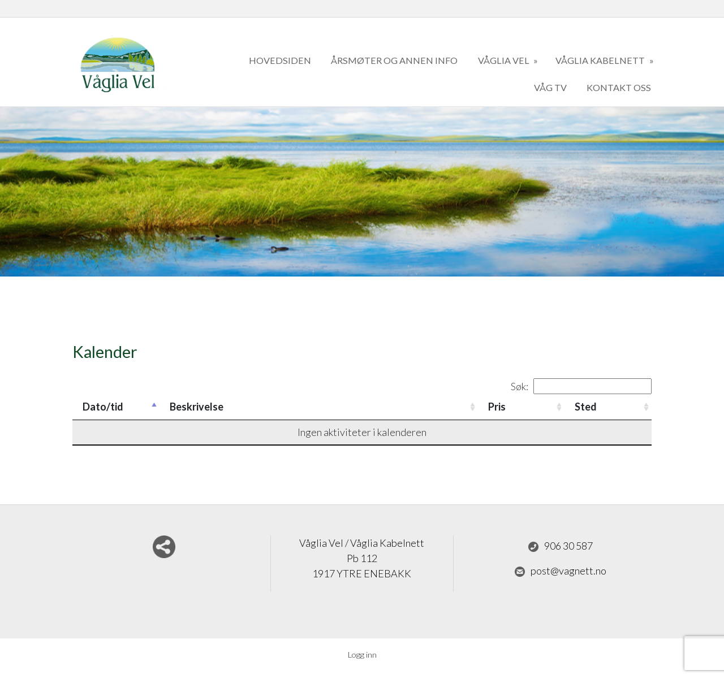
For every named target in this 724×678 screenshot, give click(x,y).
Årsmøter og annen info (394, 60)
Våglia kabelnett (601, 60)
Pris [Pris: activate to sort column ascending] (497, 406)
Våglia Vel (504, 60)
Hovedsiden (280, 60)
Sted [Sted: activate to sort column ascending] (586, 406)
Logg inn (362, 654)
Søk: (581, 386)
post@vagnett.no (560, 571)
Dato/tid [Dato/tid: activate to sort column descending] (103, 406)
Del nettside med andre (164, 547)
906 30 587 (560, 546)
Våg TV (550, 87)
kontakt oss (619, 87)
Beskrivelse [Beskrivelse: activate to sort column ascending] (196, 406)
